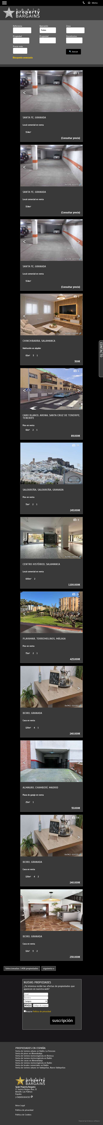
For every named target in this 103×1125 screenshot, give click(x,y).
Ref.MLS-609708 (71, 780)
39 (75, 445)
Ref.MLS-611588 (71, 333)
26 (75, 594)
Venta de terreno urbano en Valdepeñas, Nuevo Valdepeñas (40, 1068)
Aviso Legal (20, 1105)
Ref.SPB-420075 (71, 184)
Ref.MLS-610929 (71, 482)
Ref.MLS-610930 (71, 408)
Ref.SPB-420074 (71, 259)
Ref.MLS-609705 (71, 854)
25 (75, 892)
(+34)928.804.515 (24, 1097)
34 (75, 817)
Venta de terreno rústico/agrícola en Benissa (34, 1056)
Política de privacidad (42, 1011)
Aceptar (38, 1011)
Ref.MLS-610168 (71, 557)
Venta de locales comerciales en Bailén (32, 1065)
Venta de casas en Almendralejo (29, 1060)
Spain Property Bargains (25, 1087)
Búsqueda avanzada (23, 57)
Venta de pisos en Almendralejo (28, 1053)
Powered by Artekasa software (89, 1121)
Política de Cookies (23, 1115)
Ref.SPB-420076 (71, 110)
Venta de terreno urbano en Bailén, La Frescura (35, 1051)
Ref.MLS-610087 (71, 706)
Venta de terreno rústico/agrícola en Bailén (33, 1058)
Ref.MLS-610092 (71, 631)
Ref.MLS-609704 (71, 929)
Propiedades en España (30, 1048)
